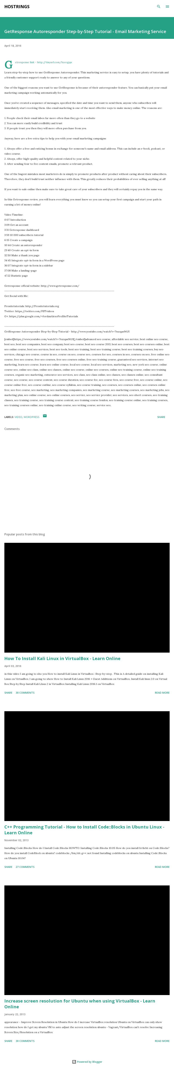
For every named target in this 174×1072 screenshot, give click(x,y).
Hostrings (17, 6)
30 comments (25, 692)
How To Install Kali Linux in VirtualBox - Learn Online (62, 658)
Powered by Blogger (87, 1061)
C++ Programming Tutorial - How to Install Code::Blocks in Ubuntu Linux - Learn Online (84, 830)
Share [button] (161, 417)
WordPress (31, 417)
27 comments (25, 867)
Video (18, 417)
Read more (162, 692)
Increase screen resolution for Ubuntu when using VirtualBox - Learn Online (79, 1004)
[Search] (159, 6)
